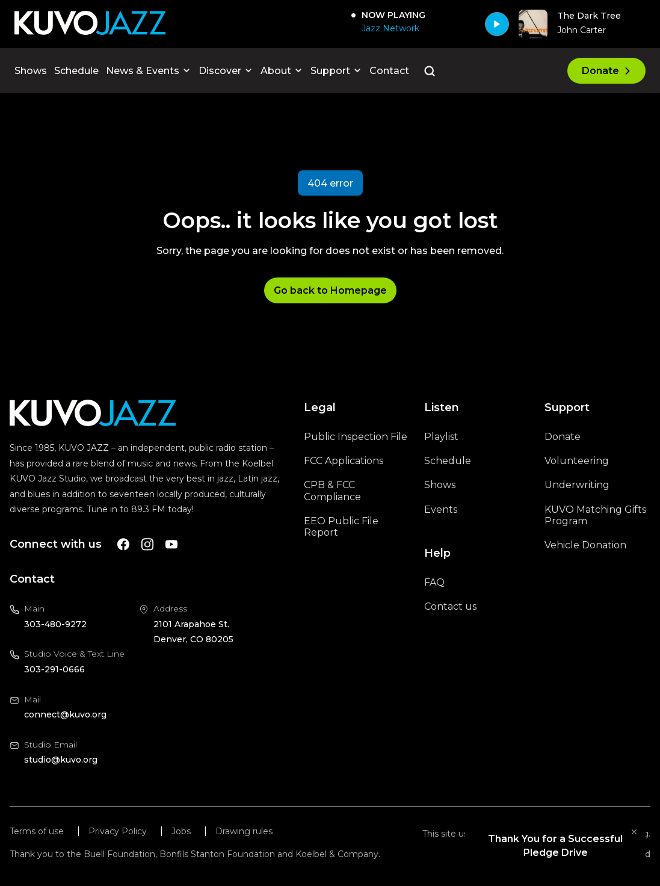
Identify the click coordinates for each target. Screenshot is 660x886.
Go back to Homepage (330, 290)
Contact (389, 70)
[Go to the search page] (430, 71)
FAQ (434, 582)
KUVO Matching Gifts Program (595, 515)
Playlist (441, 436)
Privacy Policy (117, 831)
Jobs (181, 831)
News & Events (148, 70)
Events (440, 509)
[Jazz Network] (388, 28)
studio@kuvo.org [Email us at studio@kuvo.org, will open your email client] (60, 759)
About (282, 70)
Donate (606, 70)
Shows (30, 70)
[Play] (497, 24)
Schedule (76, 70)
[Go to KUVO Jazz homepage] (90, 23)
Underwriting (576, 485)
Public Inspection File (355, 436)
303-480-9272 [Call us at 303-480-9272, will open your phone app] (55, 624)
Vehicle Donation (585, 545)
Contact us (450, 606)
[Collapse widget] (634, 831)
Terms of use (37, 831)
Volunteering (576, 460)
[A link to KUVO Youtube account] (171, 544)
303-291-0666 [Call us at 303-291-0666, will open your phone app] (54, 669)
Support (336, 70)
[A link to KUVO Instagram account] (147, 544)
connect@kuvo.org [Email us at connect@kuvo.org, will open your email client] (65, 714)
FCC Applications (343, 460)
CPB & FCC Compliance (332, 490)
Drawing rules (244, 831)
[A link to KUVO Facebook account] (123, 544)
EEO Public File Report (341, 526)
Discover (226, 70)
